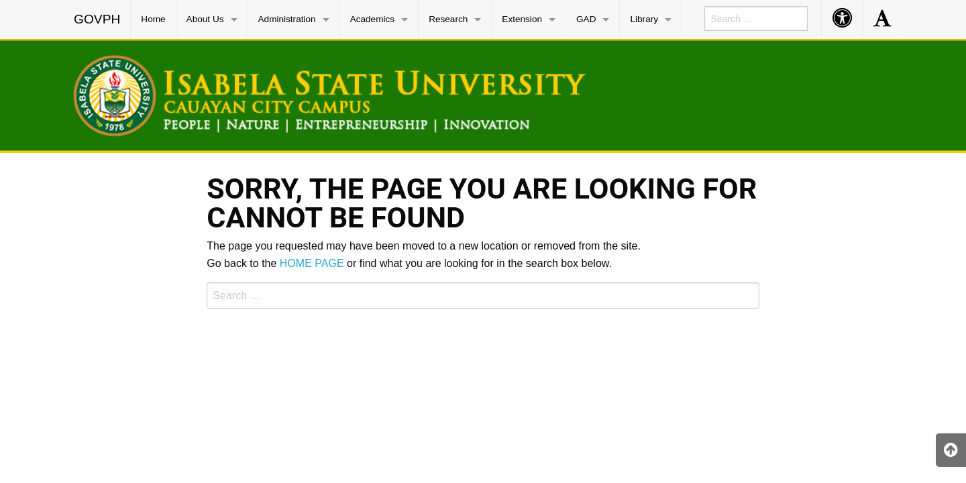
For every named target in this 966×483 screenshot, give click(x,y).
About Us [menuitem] (205, 19)
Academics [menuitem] (372, 19)
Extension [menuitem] (522, 19)
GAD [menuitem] (586, 19)
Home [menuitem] (153, 19)
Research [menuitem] (448, 19)
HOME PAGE (312, 263)
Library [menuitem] (644, 19)
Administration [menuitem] (287, 19)
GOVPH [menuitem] (97, 19)
